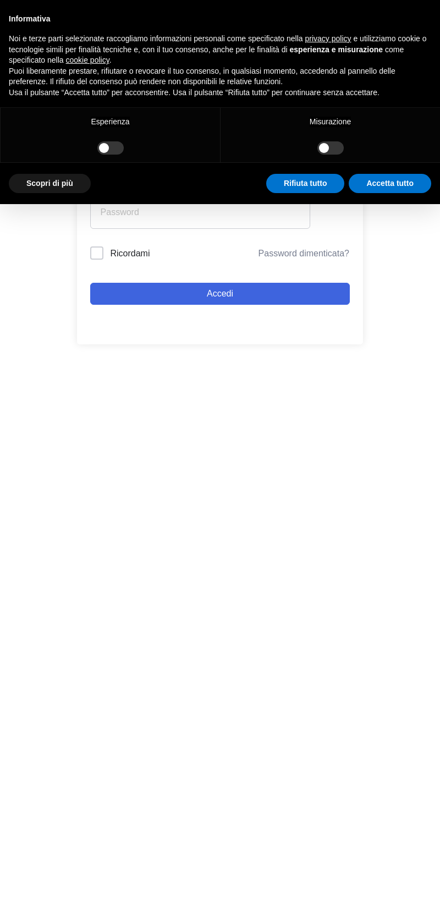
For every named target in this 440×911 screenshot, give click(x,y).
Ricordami (130, 253)
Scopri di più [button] (49, 183)
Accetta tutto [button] (390, 183)
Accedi (220, 293)
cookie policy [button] (87, 60)
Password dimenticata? (303, 253)
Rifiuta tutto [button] (305, 183)
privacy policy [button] (328, 38)
